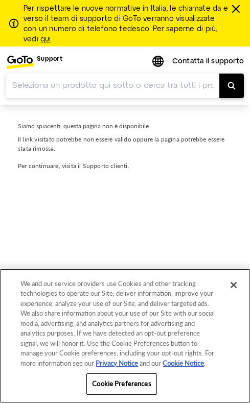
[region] (125, 336)
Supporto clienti (105, 166)
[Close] (233, 285)
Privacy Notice (117, 363)
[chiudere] (237, 8)
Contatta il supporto (208, 61)
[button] (159, 62)
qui (45, 39)
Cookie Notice (183, 363)
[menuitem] (34, 62)
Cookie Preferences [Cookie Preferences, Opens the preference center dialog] (121, 384)
